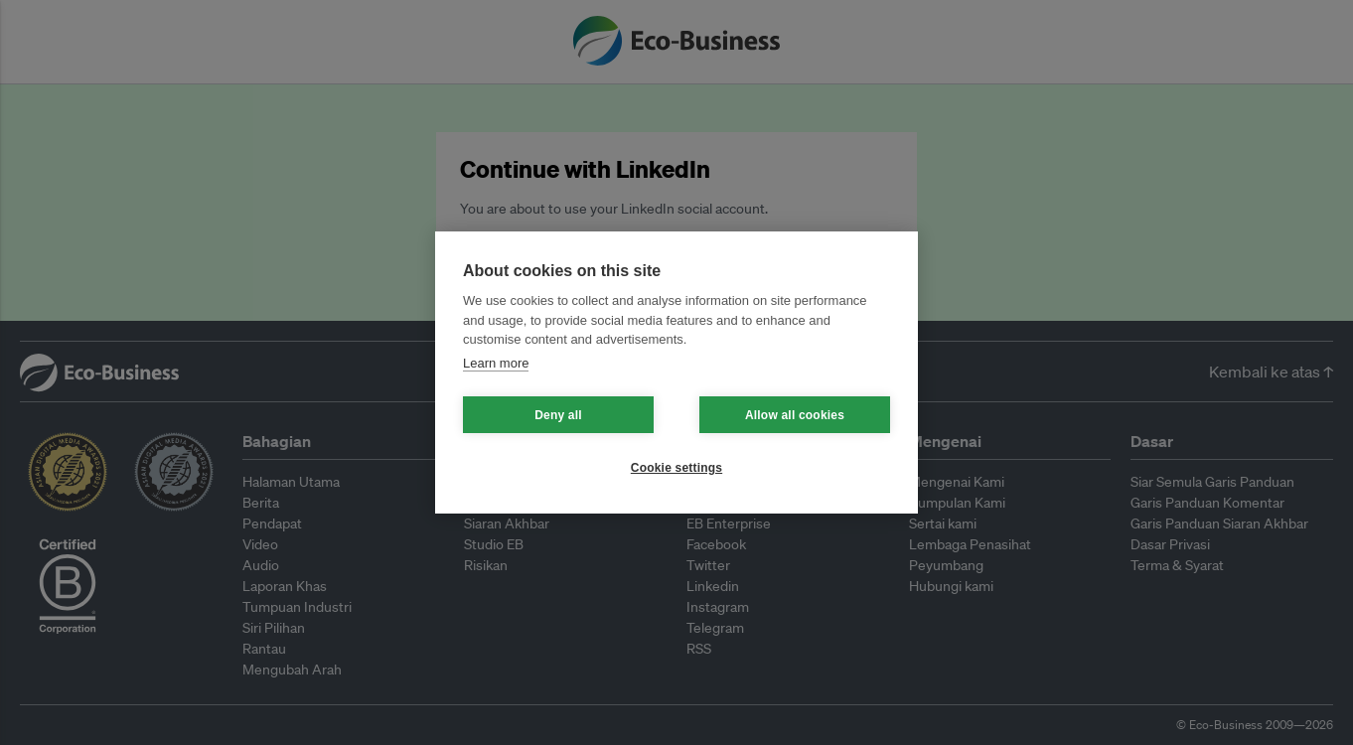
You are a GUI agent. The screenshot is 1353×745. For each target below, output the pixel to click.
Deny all (558, 415)
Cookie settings (676, 468)
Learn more (495, 363)
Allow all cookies (794, 415)
